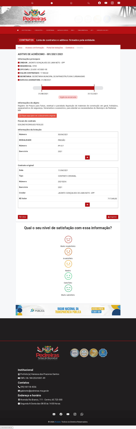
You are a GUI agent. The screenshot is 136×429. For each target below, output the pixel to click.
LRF (92, 30)
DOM (73, 30)
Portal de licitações (55, 48)
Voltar (22, 217)
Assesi (58, 422)
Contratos (70, 48)
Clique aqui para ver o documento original (37, 116)
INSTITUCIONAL (27, 30)
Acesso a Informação (34, 48)
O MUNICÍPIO (39, 30)
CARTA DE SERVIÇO (62, 30)
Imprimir (112, 217)
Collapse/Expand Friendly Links (6, 427)
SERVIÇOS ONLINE (103, 30)
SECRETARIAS (50, 30)
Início (20, 48)
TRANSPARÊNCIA (83, 30)
